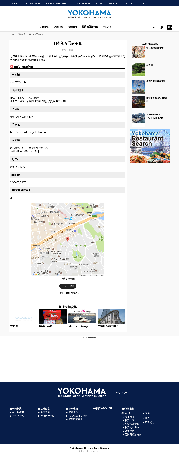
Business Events (32, 3)
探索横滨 (73, 26)
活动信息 (58, 26)
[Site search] (153, 27)
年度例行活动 (47, 415)
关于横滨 (129, 416)
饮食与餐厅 (67, 50)
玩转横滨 (44, 26)
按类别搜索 (18, 412)
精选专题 (73, 412)
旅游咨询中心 (132, 424)
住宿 (147, 418)
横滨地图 (129, 420)
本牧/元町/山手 (18, 82)
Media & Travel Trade (56, 3)
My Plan (68, 286)
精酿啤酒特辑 (76, 419)
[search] (153, 27)
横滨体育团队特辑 (78, 415)
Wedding (113, 3)
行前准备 (107, 26)
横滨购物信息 (132, 427)
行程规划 (149, 422)
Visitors (15, 3)
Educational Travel (81, 3)
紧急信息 (129, 431)
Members (128, 3)
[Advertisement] (89, 360)
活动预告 (45, 412)
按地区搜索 (18, 415)
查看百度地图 (68, 278)
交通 (147, 413)
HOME (11, 34)
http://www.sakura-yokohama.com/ (30, 132)
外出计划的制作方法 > (67, 293)
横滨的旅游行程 (90, 26)
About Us (144, 3)
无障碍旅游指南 (133, 434)
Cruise (99, 3)
